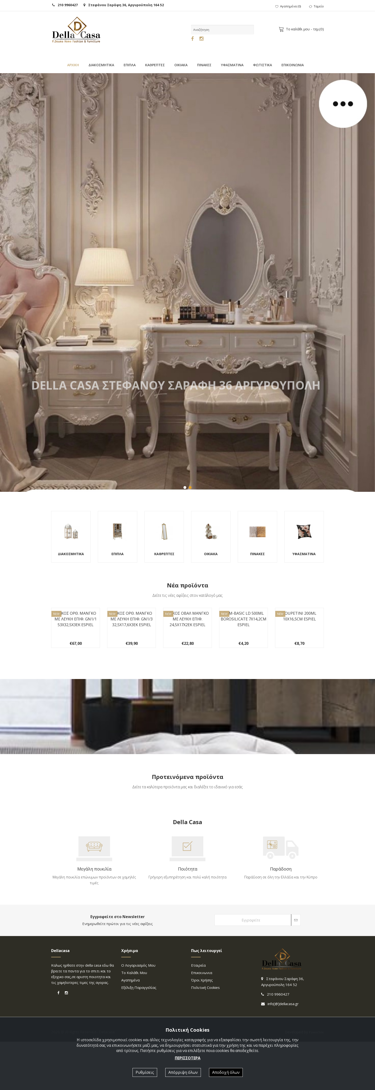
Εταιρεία (198, 1013)
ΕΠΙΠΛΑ (130, 65)
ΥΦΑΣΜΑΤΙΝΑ (232, 65)
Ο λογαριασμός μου (138, 1013)
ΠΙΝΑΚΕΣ (204, 65)
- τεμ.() (302, 29)
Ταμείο (316, 6)
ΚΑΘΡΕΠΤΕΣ (155, 65)
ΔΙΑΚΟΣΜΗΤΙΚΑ (101, 65)
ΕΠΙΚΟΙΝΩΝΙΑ (292, 65)
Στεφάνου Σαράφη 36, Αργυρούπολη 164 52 (123, 5)
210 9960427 (65, 5)
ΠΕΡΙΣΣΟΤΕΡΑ (187, 1058)
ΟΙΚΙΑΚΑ (181, 65)
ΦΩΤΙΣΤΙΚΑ (262, 65)
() (288, 6)
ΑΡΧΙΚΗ (73, 65)
